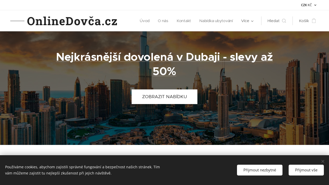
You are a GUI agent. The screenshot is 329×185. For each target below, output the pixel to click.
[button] (277, 20)
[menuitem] (144, 20)
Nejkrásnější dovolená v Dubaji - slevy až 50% (164, 64)
